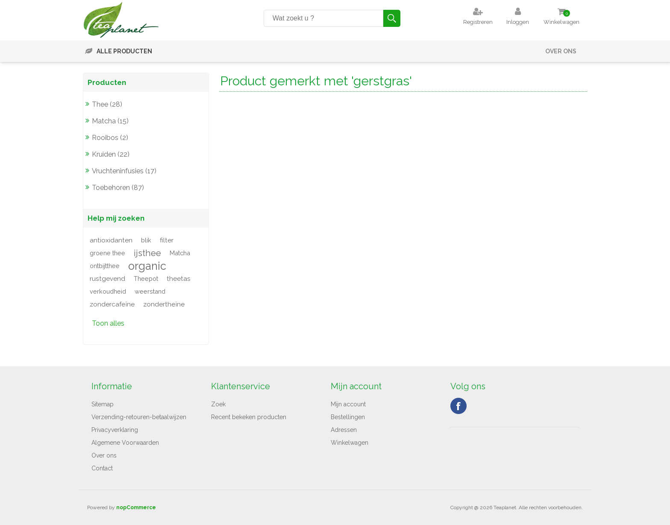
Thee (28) (107, 104)
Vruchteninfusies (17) (124, 171)
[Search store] (323, 18)
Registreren (478, 22)
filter (166, 240)
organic (147, 266)
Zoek (218, 404)
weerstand (150, 291)
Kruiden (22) (110, 154)
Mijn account (348, 404)
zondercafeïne (112, 304)
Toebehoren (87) (118, 188)
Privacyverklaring (114, 429)
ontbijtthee (105, 265)
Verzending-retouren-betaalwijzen (138, 417)
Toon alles (108, 323)
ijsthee (147, 253)
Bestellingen (348, 417)
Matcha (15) (110, 121)
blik (146, 240)
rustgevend (107, 279)
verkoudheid (108, 291)
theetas (179, 279)
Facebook (458, 406)
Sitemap (102, 404)
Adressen (344, 429)
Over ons (560, 51)
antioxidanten (111, 240)
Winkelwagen (349, 442)
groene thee (107, 253)
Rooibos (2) (110, 138)
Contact (102, 468)
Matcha (180, 253)
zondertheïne (164, 304)
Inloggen (517, 22)
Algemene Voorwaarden (125, 442)
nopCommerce (136, 507)
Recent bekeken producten (248, 417)
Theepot (146, 278)
